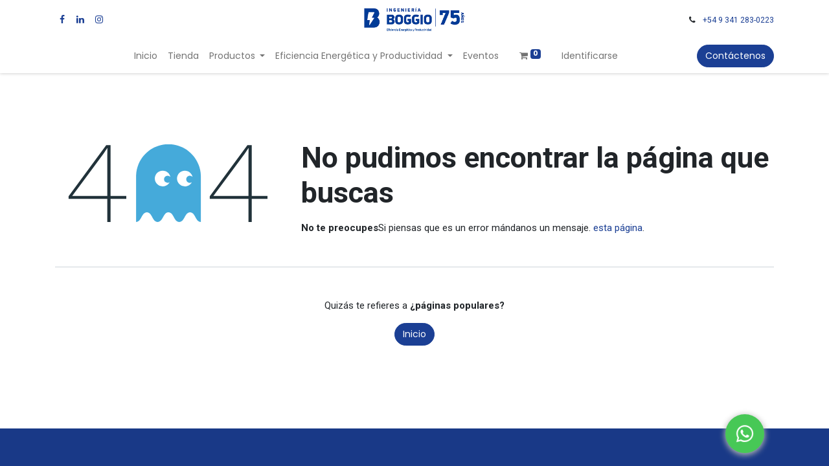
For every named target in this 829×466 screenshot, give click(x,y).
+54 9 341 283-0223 (738, 20)
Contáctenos (735, 55)
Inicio (414, 333)
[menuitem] (146, 56)
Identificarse (590, 55)
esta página (617, 228)
